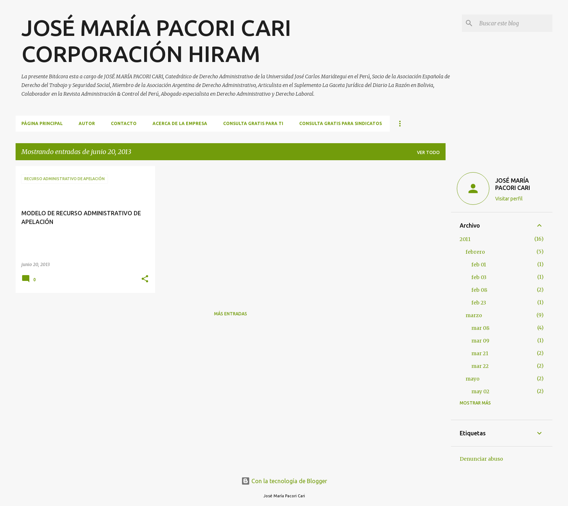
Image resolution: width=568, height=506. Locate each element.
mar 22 (480, 366)
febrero (475, 252)
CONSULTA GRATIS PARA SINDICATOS (340, 123)
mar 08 (480, 328)
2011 (465, 239)
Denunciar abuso (481, 459)
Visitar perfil (509, 199)
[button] (145, 279)
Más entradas (230, 313)
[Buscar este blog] (514, 23)
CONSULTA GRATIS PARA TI (253, 123)
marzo (473, 315)
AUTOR (87, 123)
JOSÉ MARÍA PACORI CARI (512, 184)
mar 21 (479, 353)
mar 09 (480, 340)
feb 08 (479, 290)
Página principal (42, 123)
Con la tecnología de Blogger (284, 481)
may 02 (480, 391)
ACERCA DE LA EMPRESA (180, 123)
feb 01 (478, 264)
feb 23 (478, 302)
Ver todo (428, 152)
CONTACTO (124, 123)
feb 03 (478, 277)
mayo (472, 379)
